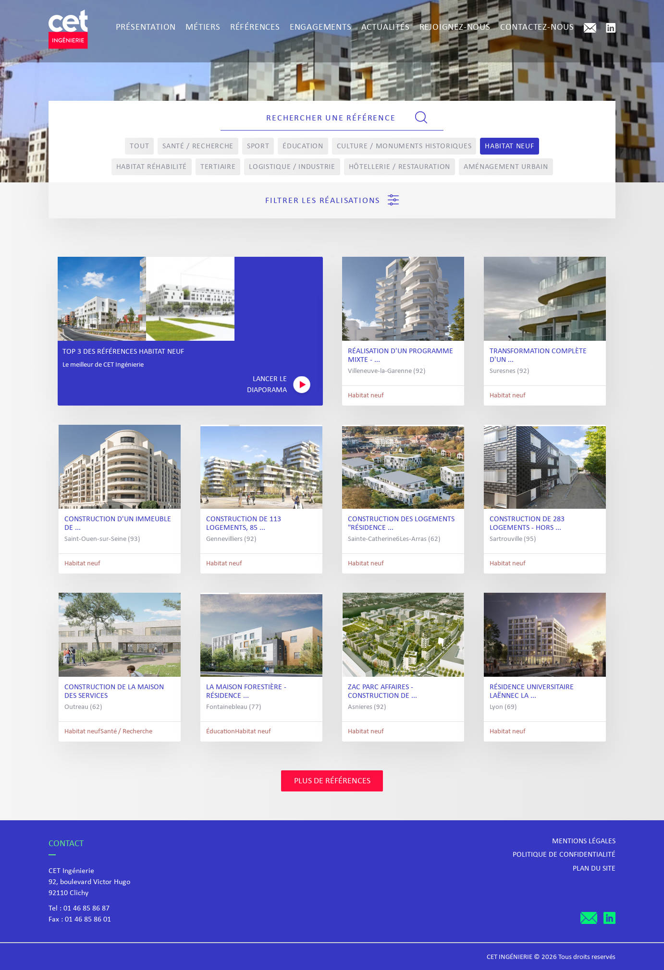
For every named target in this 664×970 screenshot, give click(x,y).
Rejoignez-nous (455, 27)
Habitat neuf (509, 146)
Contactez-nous (537, 27)
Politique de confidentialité (564, 855)
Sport (258, 146)
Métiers (203, 27)
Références (255, 27)
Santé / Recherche (198, 146)
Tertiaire (217, 167)
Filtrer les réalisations (332, 199)
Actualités (385, 27)
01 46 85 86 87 (86, 908)
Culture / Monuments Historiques (404, 146)
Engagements (321, 27)
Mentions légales (583, 841)
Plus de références (332, 781)
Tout (139, 146)
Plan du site (594, 869)
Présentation (146, 27)
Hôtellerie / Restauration (400, 167)
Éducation (303, 146)
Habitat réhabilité (151, 167)
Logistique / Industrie (292, 167)
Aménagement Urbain (506, 167)
